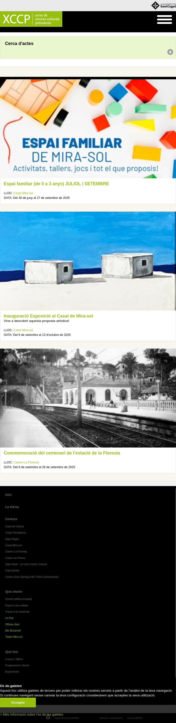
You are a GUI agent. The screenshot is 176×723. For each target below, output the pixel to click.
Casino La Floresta (26, 462)
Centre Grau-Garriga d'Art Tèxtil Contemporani (32, 577)
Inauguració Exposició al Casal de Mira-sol (48, 316)
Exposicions (12, 671)
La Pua (9, 618)
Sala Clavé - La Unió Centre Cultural (26, 564)
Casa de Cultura (14, 526)
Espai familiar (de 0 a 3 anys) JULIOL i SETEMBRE (56, 183)
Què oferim (13, 591)
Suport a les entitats (16, 605)
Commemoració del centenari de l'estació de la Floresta (62, 453)
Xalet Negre (12, 539)
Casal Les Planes (15, 558)
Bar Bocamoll (12, 630)
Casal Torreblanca (15, 532)
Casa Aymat (12, 570)
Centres (11, 519)
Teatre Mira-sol (13, 636)
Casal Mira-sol (23, 193)
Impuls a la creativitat (17, 611)
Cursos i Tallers (14, 659)
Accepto (18, 702)
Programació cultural (17, 665)
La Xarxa (12, 507)
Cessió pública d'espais (18, 599)
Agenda (13, 30)
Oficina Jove (12, 624)
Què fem (11, 652)
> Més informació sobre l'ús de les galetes (31, 714)
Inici (2, 30)
